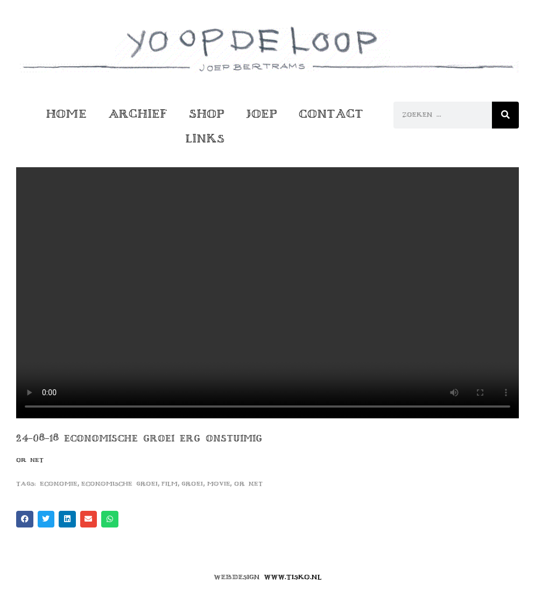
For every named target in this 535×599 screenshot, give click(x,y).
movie (218, 484)
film (169, 484)
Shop (206, 113)
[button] (24, 519)
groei (192, 484)
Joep (261, 113)
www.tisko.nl (293, 577)
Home (66, 113)
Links (204, 138)
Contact (331, 113)
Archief (137, 113)
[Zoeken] (505, 115)
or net (248, 484)
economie (59, 484)
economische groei (119, 484)
